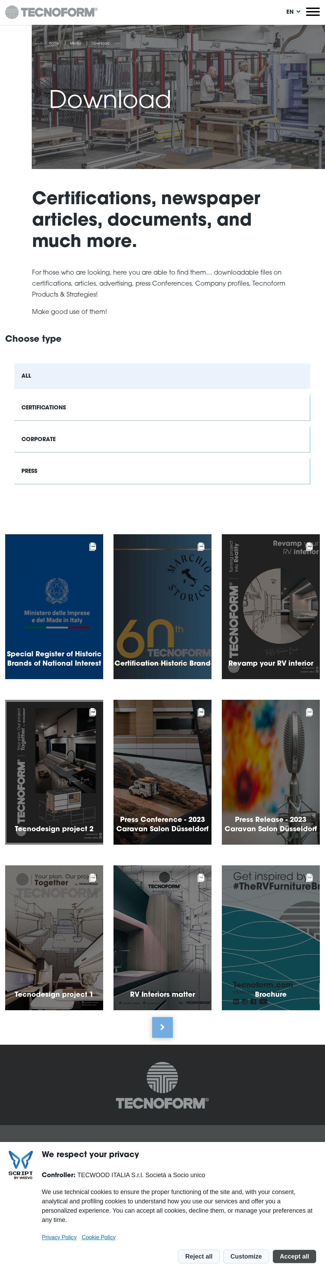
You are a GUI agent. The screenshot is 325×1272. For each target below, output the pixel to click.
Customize (246, 1256)
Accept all (294, 1256)
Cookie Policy (99, 1237)
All (26, 376)
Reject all (199, 1256)
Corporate (38, 440)
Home (54, 44)
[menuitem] (290, 12)
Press (29, 471)
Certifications (43, 408)
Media (75, 44)
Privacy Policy (59, 1237)
